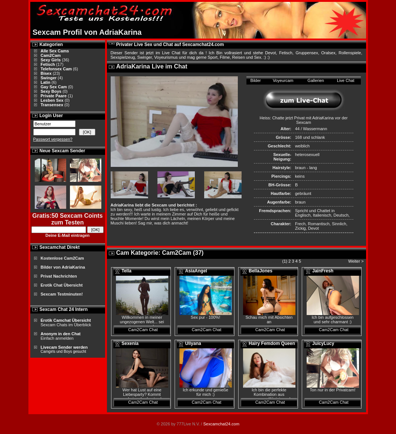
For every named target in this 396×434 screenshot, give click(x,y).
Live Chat (345, 80)
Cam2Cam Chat (143, 329)
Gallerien (315, 80)
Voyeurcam (283, 80)
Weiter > (356, 261)
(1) (284, 261)
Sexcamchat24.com (221, 424)
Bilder (255, 80)
